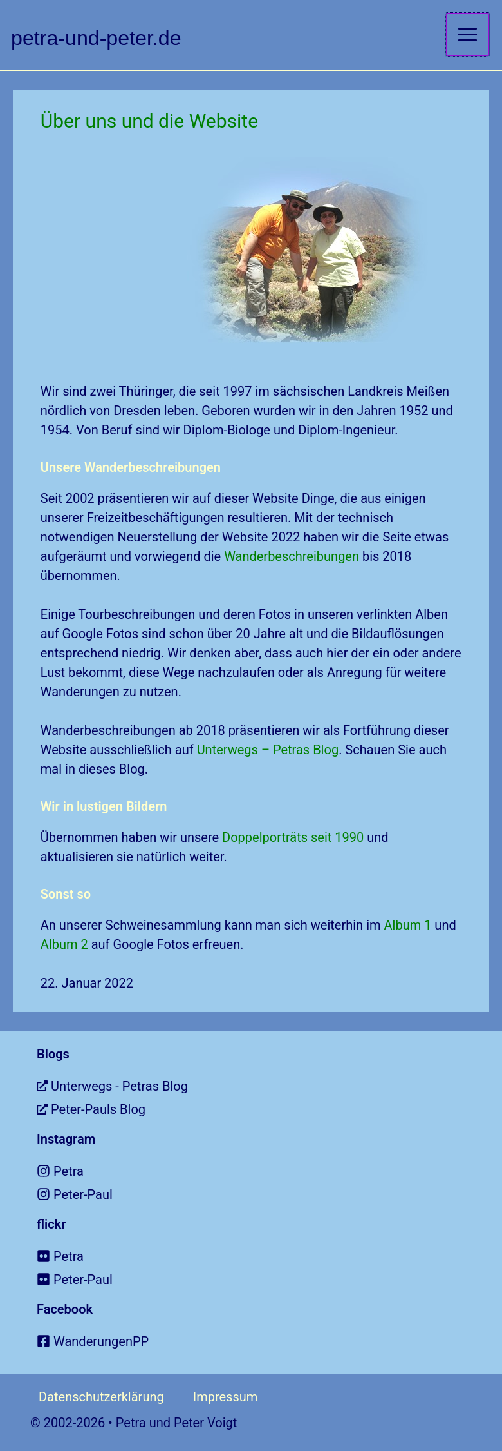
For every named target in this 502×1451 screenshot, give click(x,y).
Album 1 (408, 924)
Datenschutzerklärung (101, 1396)
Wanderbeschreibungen (291, 555)
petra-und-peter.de (103, 37)
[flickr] (269, 1255)
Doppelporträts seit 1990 (293, 836)
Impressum (225, 1396)
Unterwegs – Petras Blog (268, 749)
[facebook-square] (269, 1340)
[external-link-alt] (269, 1085)
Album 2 (64, 943)
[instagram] (269, 1170)
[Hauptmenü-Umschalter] (467, 34)
